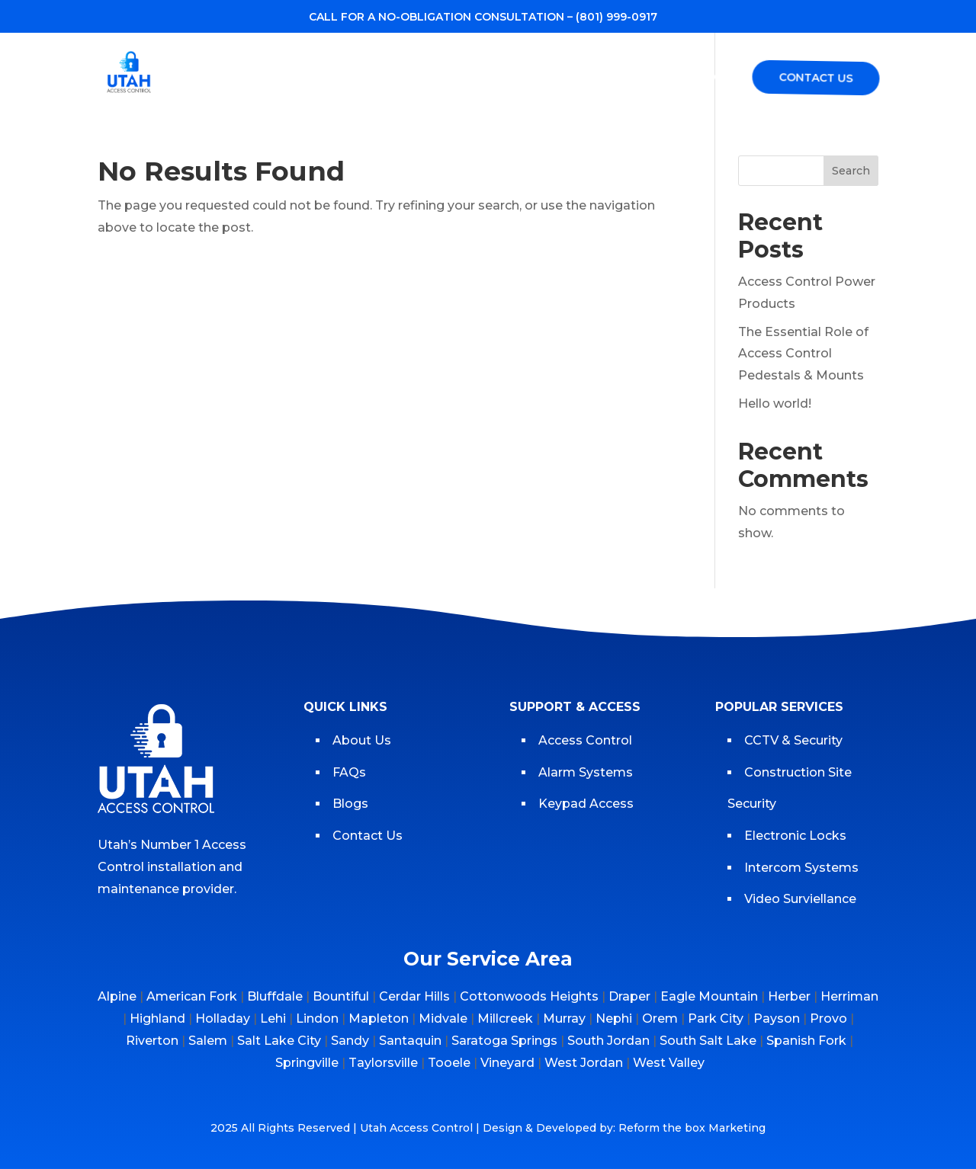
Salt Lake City (279, 1040)
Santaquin (410, 1040)
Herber (789, 996)
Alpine (117, 996)
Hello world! (774, 403)
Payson (776, 1018)
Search (851, 171)
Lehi (273, 1018)
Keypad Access (587, 803)
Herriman (849, 996)
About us (386, 78)
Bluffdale (275, 996)
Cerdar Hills (414, 996)
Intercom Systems (801, 867)
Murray (564, 1018)
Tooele (449, 1062)
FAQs (714, 78)
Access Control (585, 740)
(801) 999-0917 (616, 17)
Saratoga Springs (504, 1040)
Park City (715, 1018)
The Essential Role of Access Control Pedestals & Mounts (803, 354)
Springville (307, 1062)
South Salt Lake (708, 1040)
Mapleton (378, 1018)
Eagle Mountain (709, 996)
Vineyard (507, 1062)
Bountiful (341, 996)
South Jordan (608, 1040)
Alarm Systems (585, 772)
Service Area (565, 78)
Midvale (443, 1018)
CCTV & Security (793, 740)
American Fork (191, 996)
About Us (361, 740)
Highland (157, 1018)
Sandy (350, 1040)
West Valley (669, 1062)
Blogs (659, 78)
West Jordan (583, 1062)
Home (319, 78)
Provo (828, 1018)
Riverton (152, 1040)
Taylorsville (383, 1062)
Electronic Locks (795, 835)
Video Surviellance (801, 899)
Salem (207, 1040)
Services (462, 78)
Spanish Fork (806, 1040)
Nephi (614, 1018)
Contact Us (815, 78)
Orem (660, 1018)
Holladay (222, 1018)
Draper (629, 996)
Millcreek (505, 1018)
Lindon (317, 1018)
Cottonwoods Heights (529, 996)
